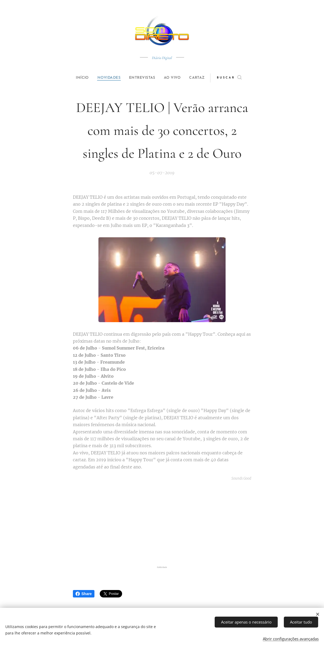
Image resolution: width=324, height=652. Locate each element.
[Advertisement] (169, 523)
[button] (238, 78)
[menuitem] (77, 78)
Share (84, 594)
